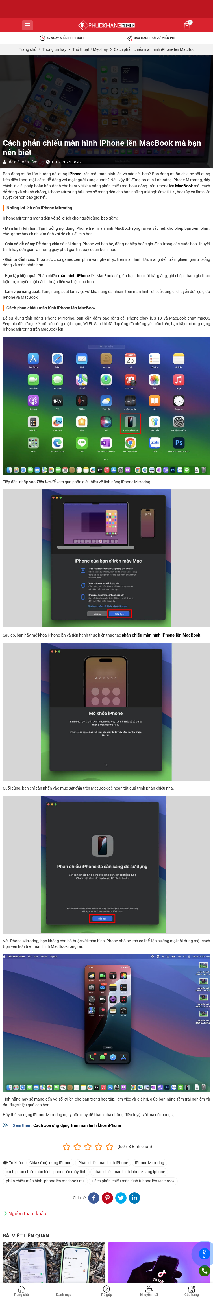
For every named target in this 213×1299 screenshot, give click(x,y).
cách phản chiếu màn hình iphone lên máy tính (46, 1171)
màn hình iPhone (74, 275)
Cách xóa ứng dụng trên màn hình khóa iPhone (77, 1125)
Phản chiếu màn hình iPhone (103, 1162)
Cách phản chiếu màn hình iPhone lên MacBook (133, 1181)
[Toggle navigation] (64, 1291)
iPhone (74, 173)
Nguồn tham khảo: (27, 1213)
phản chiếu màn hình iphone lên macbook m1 (45, 1181)
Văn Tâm (29, 162)
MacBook (184, 186)
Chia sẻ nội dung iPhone (50, 1162)
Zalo (204, 1254)
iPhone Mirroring (149, 1162)
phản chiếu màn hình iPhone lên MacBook (161, 635)
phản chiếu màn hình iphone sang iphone (129, 1171)
